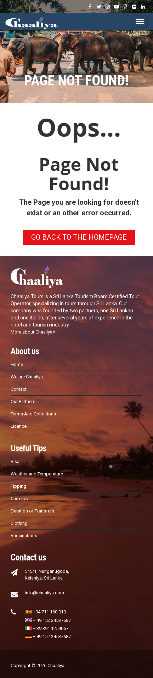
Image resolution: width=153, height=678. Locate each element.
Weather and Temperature (37, 473)
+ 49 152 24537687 (48, 620)
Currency (19, 498)
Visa (15, 461)
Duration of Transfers (32, 511)
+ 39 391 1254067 (46, 628)
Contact (19, 389)
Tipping (18, 486)
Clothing (19, 523)
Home (17, 364)
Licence (19, 426)
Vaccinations (24, 535)
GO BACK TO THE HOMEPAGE (79, 237)
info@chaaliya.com (44, 592)
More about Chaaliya (33, 332)
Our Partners (23, 401)
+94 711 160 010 (45, 611)
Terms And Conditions (33, 413)
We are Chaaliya (27, 376)
